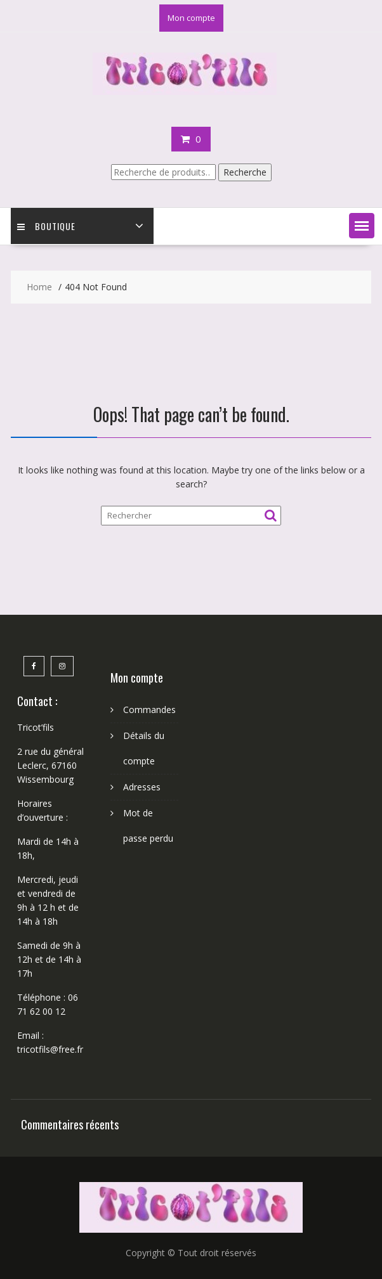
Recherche (245, 172)
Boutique (46, 226)
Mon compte (191, 17)
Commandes (149, 710)
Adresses (142, 787)
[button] (361, 225)
